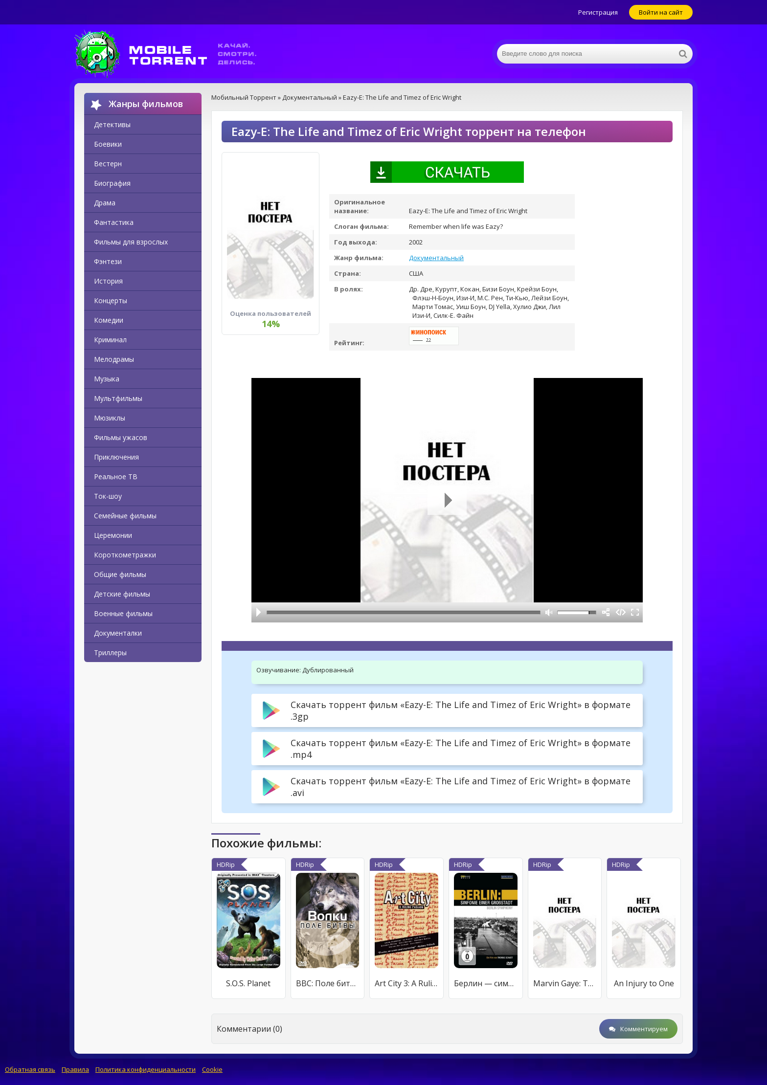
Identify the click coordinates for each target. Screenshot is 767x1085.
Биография (112, 183)
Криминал (110, 339)
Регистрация (598, 12)
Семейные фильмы (125, 515)
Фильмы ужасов (120, 437)
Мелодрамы (114, 359)
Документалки (118, 633)
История (108, 281)
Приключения (116, 457)
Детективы (112, 124)
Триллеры (110, 652)
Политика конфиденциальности (145, 1069)
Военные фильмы (123, 613)
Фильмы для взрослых (131, 241)
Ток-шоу (108, 496)
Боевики (108, 144)
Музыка (106, 378)
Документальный (436, 257)
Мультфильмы (118, 398)
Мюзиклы (109, 417)
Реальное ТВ (115, 476)
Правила (75, 1069)
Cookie (212, 1069)
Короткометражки (125, 554)
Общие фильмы (120, 574)
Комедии (108, 320)
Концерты (110, 300)
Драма (104, 202)
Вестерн (108, 163)
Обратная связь (30, 1069)
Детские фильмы (122, 593)
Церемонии (113, 535)
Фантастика (114, 222)
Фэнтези (108, 261)
